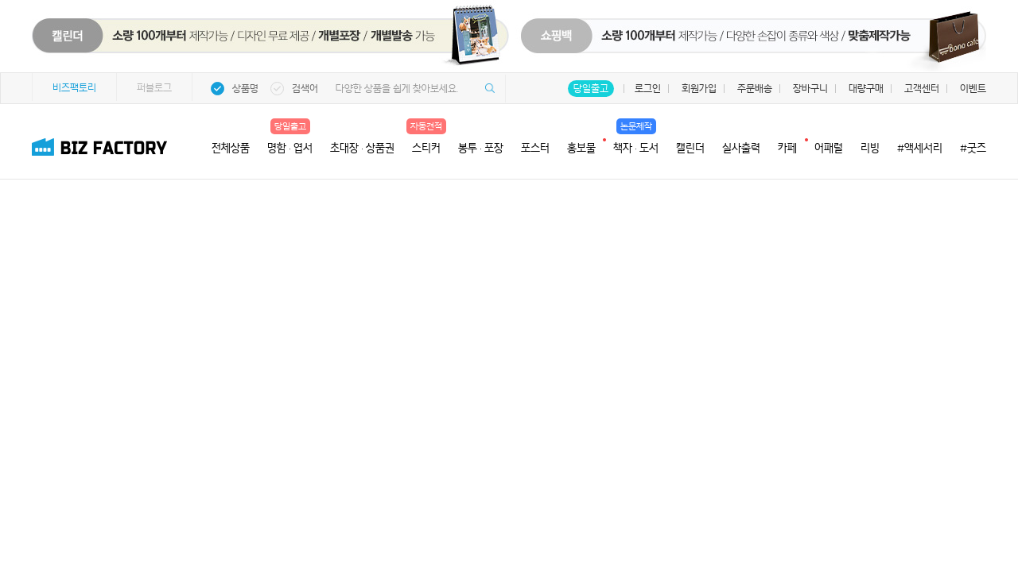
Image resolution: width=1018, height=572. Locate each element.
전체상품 (231, 147)
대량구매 (866, 89)
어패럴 (828, 147)
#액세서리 (919, 147)
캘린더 (690, 147)
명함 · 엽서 (290, 147)
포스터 (535, 147)
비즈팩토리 (74, 88)
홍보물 (581, 146)
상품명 (245, 89)
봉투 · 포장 (480, 147)
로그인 (648, 89)
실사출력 (741, 147)
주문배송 (754, 89)
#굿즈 (973, 147)
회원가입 (699, 89)
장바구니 (810, 89)
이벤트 (973, 89)
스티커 (426, 147)
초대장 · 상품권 (362, 147)
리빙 (870, 147)
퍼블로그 (154, 88)
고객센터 (921, 89)
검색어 (305, 89)
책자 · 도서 (636, 147)
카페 (787, 146)
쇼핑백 (759, 44)
